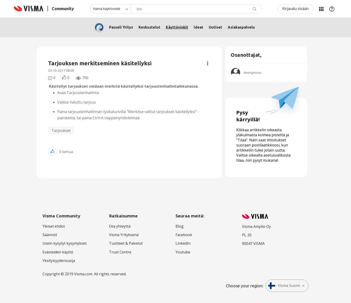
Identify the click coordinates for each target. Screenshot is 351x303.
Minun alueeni (321, 8)
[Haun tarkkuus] (110, 8)
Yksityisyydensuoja (58, 260)
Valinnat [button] (207, 63)
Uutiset (215, 27)
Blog (180, 226)
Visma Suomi (284, 285)
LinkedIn (183, 243)
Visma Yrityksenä (124, 234)
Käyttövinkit (177, 27)
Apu (332, 8)
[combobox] (196, 8)
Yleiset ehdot (53, 226)
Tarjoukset (61, 130)
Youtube (183, 252)
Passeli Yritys (121, 27)
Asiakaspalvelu (241, 27)
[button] (52, 151)
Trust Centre (120, 252)
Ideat (198, 27)
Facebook (184, 234)
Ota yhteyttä (119, 226)
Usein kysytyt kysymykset (64, 243)
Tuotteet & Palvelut (126, 243)
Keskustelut (149, 27)
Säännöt (49, 234)
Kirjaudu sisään (295, 8)
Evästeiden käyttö (57, 252)
